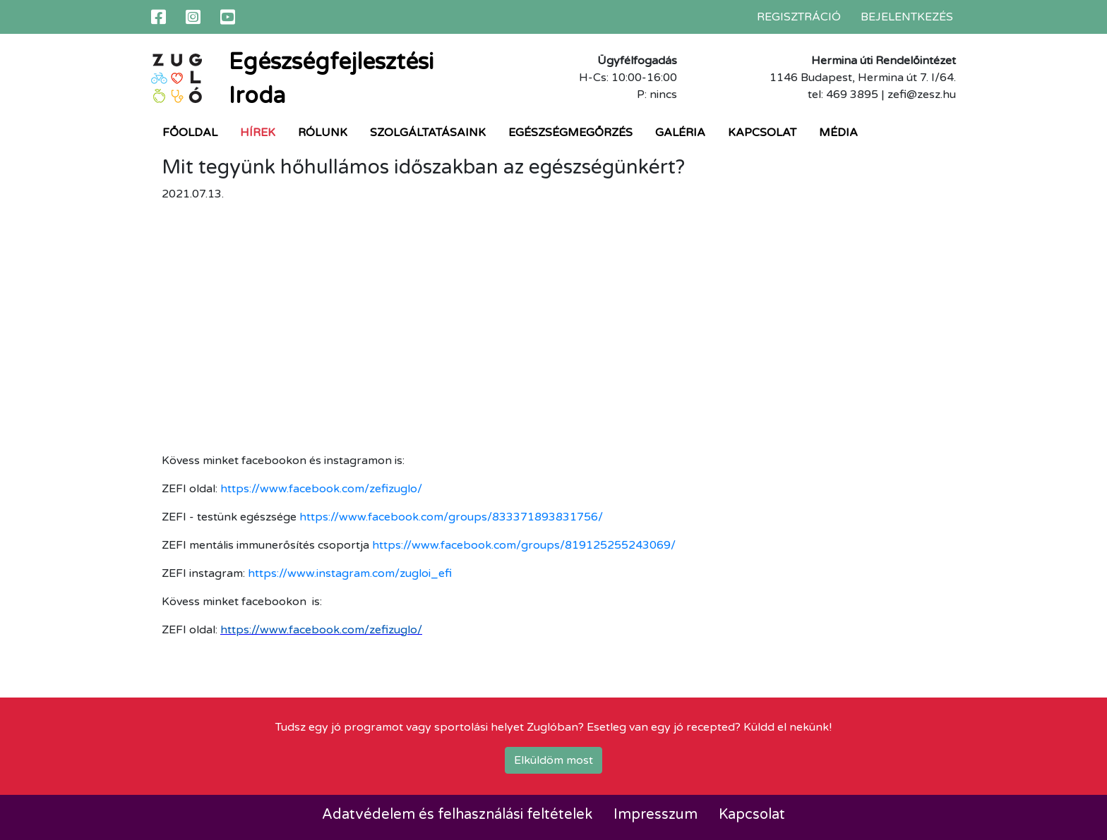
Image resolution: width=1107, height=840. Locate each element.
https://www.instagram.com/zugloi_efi (350, 573)
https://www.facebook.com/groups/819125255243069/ (524, 545)
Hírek (257, 133)
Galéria (680, 133)
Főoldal (189, 133)
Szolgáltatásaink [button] (428, 133)
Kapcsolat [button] (762, 133)
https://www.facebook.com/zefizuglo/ (321, 489)
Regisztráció (799, 17)
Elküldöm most (553, 760)
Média (838, 133)
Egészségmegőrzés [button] (570, 133)
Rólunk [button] (322, 133)
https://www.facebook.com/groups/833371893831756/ (451, 517)
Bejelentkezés (907, 17)
